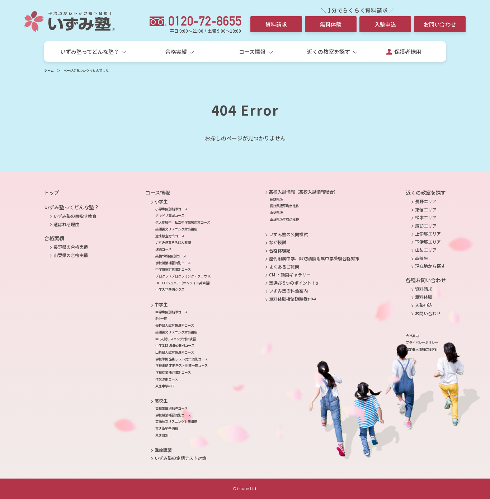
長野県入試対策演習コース (174, 325)
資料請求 (276, 24)
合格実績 (54, 238)
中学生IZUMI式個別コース (174, 345)
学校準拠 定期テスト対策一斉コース (181, 365)
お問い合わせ (440, 24)
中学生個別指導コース (171, 311)
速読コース (163, 249)
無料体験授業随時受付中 (292, 299)
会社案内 (412, 335)
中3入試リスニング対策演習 (175, 338)
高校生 (161, 400)
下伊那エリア (428, 242)
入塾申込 (385, 24)
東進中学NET (165, 385)
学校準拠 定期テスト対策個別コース (181, 359)
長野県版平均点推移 (284, 205)
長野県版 (276, 199)
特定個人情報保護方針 (422, 349)
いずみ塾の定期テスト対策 (180, 458)
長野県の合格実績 (70, 247)
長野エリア (426, 201)
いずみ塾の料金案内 (288, 291)
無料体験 (330, 24)
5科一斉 (161, 318)
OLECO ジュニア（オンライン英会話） (183, 282)
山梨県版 (276, 212)
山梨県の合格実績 (70, 255)
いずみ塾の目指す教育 (74, 216)
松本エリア (426, 217)
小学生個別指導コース (171, 208)
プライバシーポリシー (422, 342)
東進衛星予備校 (166, 428)
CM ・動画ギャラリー (290, 274)
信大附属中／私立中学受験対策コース (182, 222)
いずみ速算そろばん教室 (173, 242)
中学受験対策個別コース (173, 269)
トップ (51, 192)
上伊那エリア (428, 233)
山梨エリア (426, 250)
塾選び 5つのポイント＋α (293, 283)
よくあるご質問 (284, 267)
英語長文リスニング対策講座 (176, 229)
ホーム (49, 70)
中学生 (161, 304)
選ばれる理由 (66, 224)
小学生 (161, 201)
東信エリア (426, 209)
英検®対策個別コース (170, 255)
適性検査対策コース (169, 235)
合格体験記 (280, 250)
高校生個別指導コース (171, 408)
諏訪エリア (426, 226)
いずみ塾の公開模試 (288, 234)
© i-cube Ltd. (245, 488)
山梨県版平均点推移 (284, 219)
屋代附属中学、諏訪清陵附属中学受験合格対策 (314, 258)
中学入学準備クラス (169, 289)
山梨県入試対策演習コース (174, 352)
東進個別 (161, 435)
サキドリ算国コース (169, 215)
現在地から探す (430, 266)
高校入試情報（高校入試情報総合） (303, 191)
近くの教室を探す (426, 192)
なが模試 (277, 242)
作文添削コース (166, 379)
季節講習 (163, 450)
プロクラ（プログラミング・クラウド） (184, 276)
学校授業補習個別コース (173, 262)
